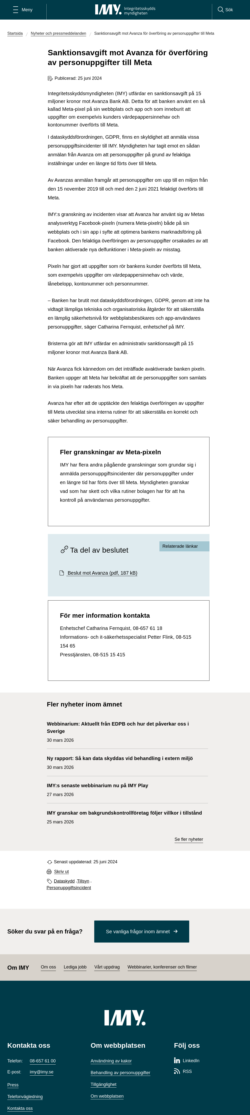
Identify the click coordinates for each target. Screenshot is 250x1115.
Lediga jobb (75, 967)
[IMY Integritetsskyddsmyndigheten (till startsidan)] (125, 10)
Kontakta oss (20, 1108)
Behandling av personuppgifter (120, 1072)
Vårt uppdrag (107, 967)
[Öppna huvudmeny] (22, 10)
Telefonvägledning (25, 1096)
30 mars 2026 (125, 731)
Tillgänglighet (103, 1084)
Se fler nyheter (189, 839)
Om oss (48, 967)
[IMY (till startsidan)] (125, 1017)
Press (13, 1084)
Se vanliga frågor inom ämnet (138, 931)
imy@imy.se (41, 1071)
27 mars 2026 (97, 789)
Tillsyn (83, 881)
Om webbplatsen (107, 1096)
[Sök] (225, 10)
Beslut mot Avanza (101, 573)
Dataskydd (64, 881)
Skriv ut (61, 871)
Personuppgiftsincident (69, 887)
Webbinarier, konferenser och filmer (162, 967)
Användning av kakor (111, 1060)
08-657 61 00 (43, 1060)
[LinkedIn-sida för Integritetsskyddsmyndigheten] (186, 1061)
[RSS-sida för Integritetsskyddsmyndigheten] (183, 1071)
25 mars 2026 (124, 816)
